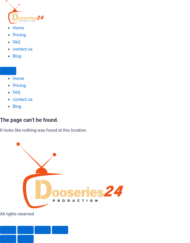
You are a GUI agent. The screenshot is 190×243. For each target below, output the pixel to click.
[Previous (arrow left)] (8, 239)
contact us (22, 49)
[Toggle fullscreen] (25, 230)
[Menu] (8, 71)
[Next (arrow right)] (25, 239)
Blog (17, 56)
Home (18, 28)
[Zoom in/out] (8, 230)
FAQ (16, 42)
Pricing (19, 34)
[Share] (43, 230)
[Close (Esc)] (60, 230)
